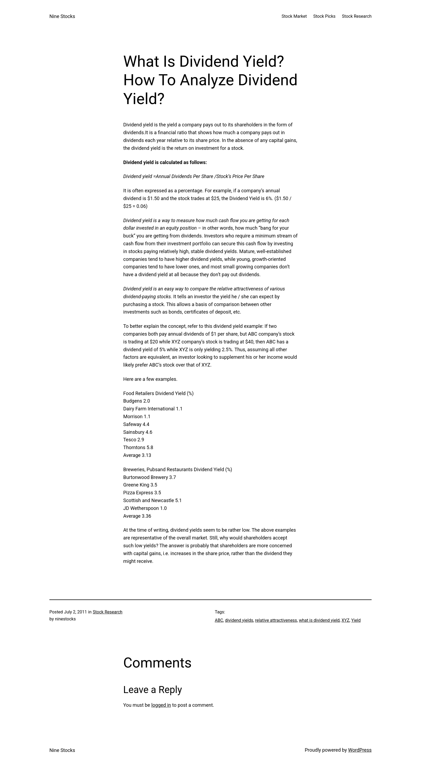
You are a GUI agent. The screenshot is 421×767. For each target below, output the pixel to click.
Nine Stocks (62, 16)
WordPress (360, 750)
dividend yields (239, 620)
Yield (356, 620)
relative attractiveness (276, 620)
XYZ (345, 620)
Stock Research (107, 612)
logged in (161, 705)
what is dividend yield (319, 620)
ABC (219, 620)
